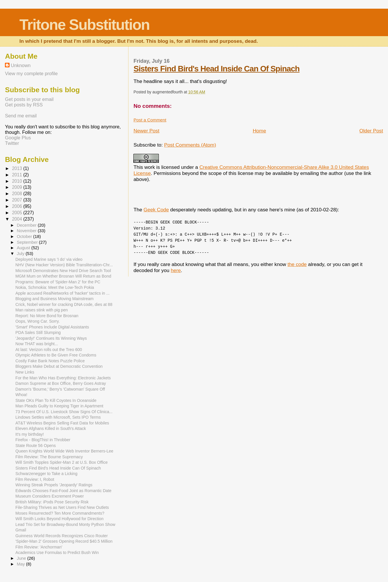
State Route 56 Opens (35, 445)
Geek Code (156, 210)
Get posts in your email (29, 99)
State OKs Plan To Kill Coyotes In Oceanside (55, 400)
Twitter (12, 143)
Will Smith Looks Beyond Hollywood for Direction (59, 518)
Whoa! (21, 394)
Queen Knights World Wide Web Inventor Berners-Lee (64, 451)
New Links (24, 372)
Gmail (20, 530)
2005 (17, 212)
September (28, 242)
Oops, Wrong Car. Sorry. (37, 321)
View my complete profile (31, 73)
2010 (17, 181)
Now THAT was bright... (36, 343)
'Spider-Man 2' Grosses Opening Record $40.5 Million (64, 541)
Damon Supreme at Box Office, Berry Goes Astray (60, 383)
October (25, 236)
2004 (17, 219)
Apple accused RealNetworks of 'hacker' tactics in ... (62, 293)
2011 (17, 174)
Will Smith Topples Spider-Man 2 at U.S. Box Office (61, 462)
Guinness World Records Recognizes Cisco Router (61, 535)
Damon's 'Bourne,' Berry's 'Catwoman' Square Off (60, 389)
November (27, 230)
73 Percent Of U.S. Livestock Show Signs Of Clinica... (64, 411)
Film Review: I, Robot (34, 479)
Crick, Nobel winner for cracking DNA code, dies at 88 (63, 304)
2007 (17, 199)
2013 (17, 168)
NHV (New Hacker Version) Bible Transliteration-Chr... (64, 265)
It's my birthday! (29, 434)
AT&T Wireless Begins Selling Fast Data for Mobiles (62, 423)
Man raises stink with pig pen (41, 310)
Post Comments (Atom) (190, 145)
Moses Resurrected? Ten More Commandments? (59, 513)
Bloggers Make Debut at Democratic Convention (58, 366)
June (22, 558)
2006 (17, 206)
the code (297, 264)
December (27, 225)
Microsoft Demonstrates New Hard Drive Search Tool (63, 270)
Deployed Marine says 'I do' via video (48, 259)
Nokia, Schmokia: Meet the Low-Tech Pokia (54, 287)
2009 (17, 187)
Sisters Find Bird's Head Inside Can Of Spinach (216, 68)
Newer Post (146, 131)
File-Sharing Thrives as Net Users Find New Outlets (62, 507)
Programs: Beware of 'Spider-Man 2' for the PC (57, 282)
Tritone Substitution (84, 24)
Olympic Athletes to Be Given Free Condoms (55, 355)
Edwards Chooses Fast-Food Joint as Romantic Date (63, 490)
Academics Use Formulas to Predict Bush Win (57, 552)
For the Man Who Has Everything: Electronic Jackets (63, 378)
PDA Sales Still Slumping (38, 332)
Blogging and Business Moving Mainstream (54, 298)
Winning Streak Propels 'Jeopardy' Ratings (53, 485)
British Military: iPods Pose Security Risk (52, 502)
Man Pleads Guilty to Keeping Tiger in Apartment (59, 406)
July (21, 253)
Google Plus (18, 137)
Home (259, 131)
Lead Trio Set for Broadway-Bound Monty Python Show (65, 524)
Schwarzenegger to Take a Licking (46, 473)
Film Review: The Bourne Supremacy (49, 456)
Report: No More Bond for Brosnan (46, 315)
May (21, 564)
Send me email (20, 115)
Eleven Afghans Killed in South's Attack (50, 428)
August (24, 247)
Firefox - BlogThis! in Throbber (42, 439)
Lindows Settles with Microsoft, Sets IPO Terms (58, 417)
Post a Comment (149, 119)
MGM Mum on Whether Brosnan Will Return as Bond (63, 276)
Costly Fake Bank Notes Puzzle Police (49, 361)
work (149, 167)
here (176, 270)
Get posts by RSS (24, 104)
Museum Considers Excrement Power (49, 496)
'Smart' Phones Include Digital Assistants (52, 327)
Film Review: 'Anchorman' (38, 547)
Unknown (20, 65)
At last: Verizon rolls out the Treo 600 (48, 349)
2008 (17, 193)
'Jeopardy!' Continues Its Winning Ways (51, 338)
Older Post (371, 131)
